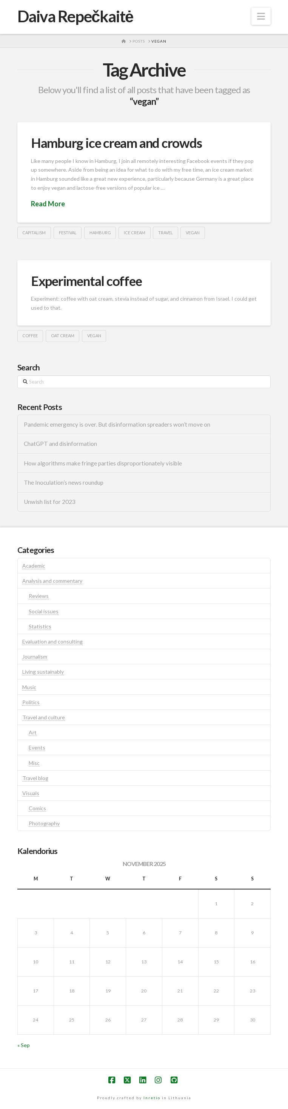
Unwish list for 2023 (49, 501)
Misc (34, 763)
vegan (193, 232)
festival (68, 232)
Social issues (44, 611)
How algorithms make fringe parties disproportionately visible (103, 463)
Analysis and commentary (52, 581)
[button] (261, 16)
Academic (33, 565)
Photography (44, 823)
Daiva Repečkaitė (75, 16)
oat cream (62, 335)
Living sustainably (43, 671)
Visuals (30, 793)
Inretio (151, 1097)
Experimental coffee (86, 281)
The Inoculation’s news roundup (63, 482)
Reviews (39, 596)
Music (29, 687)
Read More (48, 204)
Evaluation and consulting (52, 641)
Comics (37, 808)
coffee (30, 335)
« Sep (23, 1045)
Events (37, 747)
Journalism (34, 656)
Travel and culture (43, 717)
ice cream (134, 232)
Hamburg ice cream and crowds (116, 143)
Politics (31, 702)
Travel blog (35, 778)
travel (165, 232)
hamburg (100, 232)
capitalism (34, 232)
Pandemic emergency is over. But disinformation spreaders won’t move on (117, 424)
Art (33, 732)
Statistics (40, 626)
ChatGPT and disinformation (60, 443)
